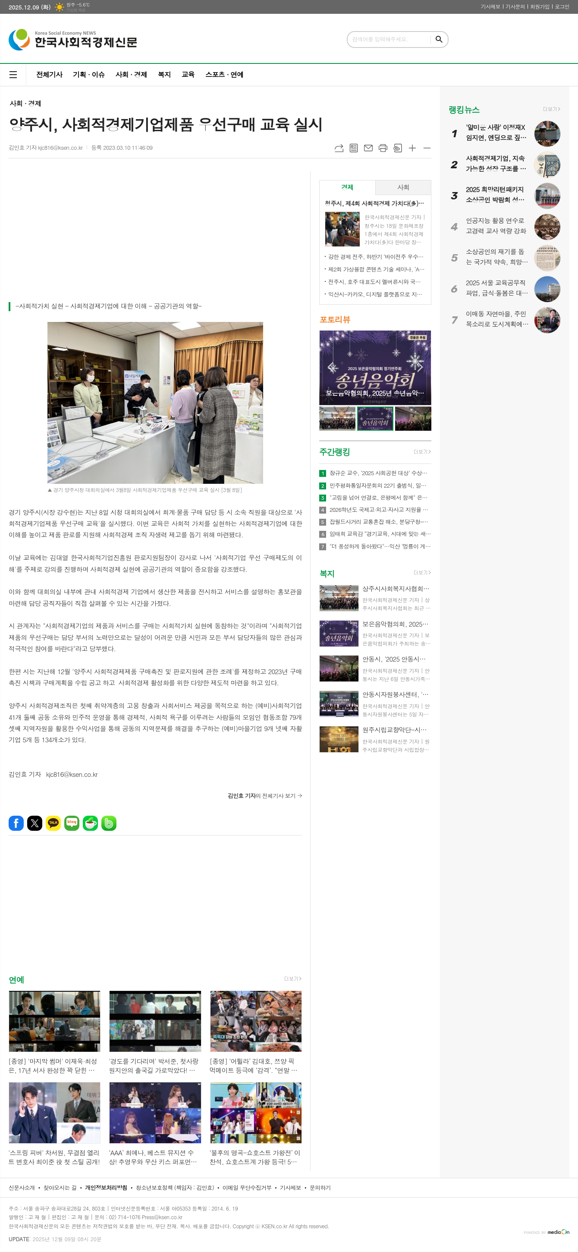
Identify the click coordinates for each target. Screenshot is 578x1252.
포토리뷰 (334, 319)
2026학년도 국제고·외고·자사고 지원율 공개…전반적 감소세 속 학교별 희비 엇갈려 (380, 510)
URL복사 (339, 148)
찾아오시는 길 (60, 1187)
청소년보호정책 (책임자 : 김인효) (175, 1187)
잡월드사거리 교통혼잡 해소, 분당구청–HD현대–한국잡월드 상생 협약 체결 (380, 522)
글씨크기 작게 (427, 148)
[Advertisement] (155, 236)
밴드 (108, 823)
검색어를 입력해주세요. (380, 39)
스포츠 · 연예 (224, 74)
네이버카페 (90, 823)
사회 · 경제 (131, 74)
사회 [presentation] (403, 187)
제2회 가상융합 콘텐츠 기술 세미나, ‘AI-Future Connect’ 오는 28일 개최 (377, 269)
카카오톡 (53, 823)
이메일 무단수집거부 (247, 1187)
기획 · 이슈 (88, 74)
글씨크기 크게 (412, 148)
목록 (353, 148)
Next (420, 367)
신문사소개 (22, 1187)
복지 (164, 74)
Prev (330, 367)
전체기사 (49, 74)
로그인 (562, 6)
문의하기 (320, 1187)
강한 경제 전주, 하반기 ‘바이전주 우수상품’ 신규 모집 (377, 256)
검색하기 (439, 39)
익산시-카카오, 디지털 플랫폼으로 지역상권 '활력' (377, 294)
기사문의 (515, 6)
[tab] (347, 187)
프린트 (383, 148)
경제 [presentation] (347, 187)
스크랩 (397, 148)
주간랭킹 (334, 451)
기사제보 (490, 6)
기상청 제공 (75, 10)
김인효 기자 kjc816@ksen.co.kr (45, 147)
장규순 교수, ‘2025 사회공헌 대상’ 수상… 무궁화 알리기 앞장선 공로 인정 (380, 473)
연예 (16, 979)
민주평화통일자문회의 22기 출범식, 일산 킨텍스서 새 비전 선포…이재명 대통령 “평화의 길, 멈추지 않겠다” (380, 485)
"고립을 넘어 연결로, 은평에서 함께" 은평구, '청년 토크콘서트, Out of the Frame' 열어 (380, 497)
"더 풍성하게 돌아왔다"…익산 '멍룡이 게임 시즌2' (380, 546)
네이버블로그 (71, 823)
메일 (368, 148)
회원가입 (540, 6)
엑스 (34, 823)
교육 (188, 74)
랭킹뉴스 (464, 109)
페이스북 (16, 823)
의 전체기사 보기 (261, 796)
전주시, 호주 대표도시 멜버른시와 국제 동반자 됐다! (377, 282)
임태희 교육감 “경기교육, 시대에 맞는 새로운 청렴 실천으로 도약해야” (380, 534)
